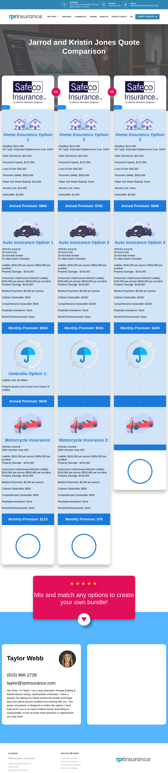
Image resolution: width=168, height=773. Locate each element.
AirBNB (93, 17)
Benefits (104, 17)
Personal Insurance (69, 761)
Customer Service (69, 758)
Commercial (81, 17)
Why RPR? (53, 16)
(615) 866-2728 (115, 6)
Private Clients (119, 17)
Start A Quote (147, 17)
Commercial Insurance (71, 765)
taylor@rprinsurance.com (31, 683)
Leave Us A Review (69, 768)
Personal (67, 17)
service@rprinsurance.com (144, 6)
